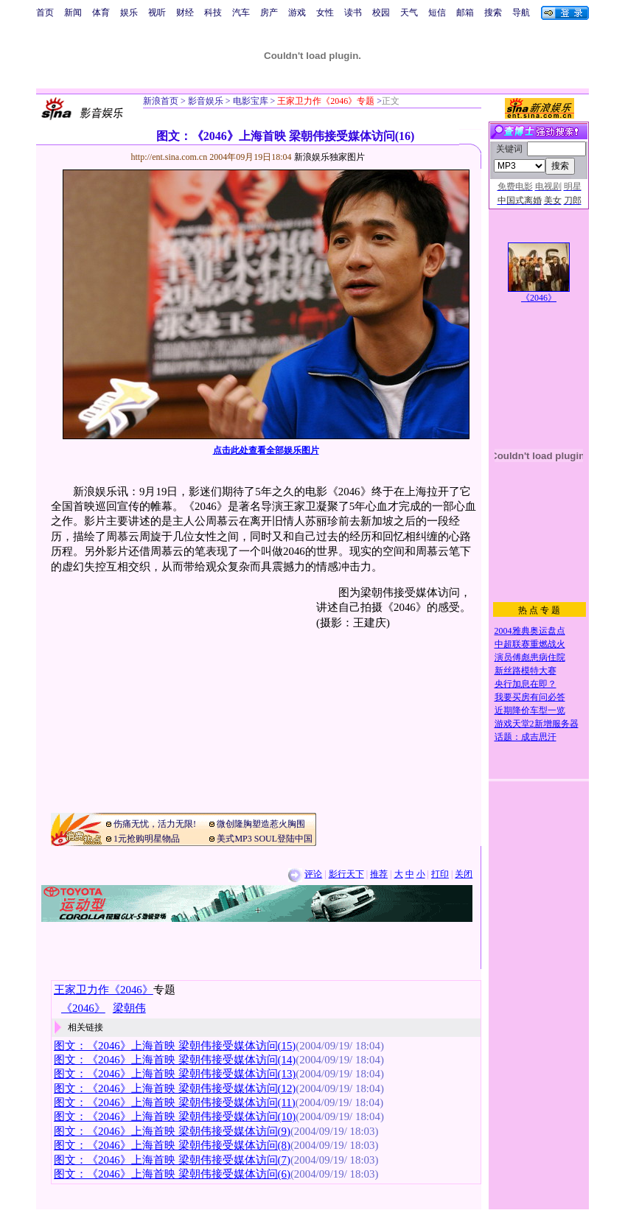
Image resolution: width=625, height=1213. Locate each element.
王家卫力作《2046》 (103, 990)
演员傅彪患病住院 (530, 657)
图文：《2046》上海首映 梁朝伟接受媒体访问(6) (172, 1174)
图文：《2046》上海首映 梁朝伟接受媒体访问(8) (172, 1145)
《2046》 (538, 298)
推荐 (379, 874)
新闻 (73, 12)
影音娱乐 (205, 101)
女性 (325, 12)
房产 (269, 12)
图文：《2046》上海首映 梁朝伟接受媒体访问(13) (175, 1074)
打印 (440, 874)
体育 (101, 12)
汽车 (241, 12)
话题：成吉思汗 (525, 737)
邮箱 (465, 12)
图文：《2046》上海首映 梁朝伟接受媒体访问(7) (172, 1160)
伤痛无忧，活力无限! (155, 824)
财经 (185, 12)
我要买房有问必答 (530, 697)
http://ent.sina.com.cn (170, 157)
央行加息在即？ (525, 684)
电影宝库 (249, 101)
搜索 (493, 12)
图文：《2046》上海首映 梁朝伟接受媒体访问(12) (175, 1088)
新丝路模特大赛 (525, 670)
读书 (353, 12)
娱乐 (129, 12)
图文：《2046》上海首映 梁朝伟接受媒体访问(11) (175, 1102)
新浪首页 (160, 101)
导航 (521, 12)
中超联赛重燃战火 (530, 644)
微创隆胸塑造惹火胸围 (261, 824)
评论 (313, 874)
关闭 (463, 874)
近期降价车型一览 (530, 710)
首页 (45, 12)
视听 (157, 12)
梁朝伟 (129, 1008)
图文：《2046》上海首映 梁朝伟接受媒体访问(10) (175, 1116)
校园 (381, 12)
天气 (409, 12)
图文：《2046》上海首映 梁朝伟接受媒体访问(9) (172, 1131)
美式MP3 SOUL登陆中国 (264, 838)
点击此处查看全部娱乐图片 (266, 450)
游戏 (297, 12)
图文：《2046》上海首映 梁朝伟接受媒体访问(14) (175, 1060)
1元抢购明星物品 (147, 838)
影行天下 (346, 874)
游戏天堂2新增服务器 (537, 724)
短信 (437, 12)
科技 (213, 12)
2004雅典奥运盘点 (530, 631)
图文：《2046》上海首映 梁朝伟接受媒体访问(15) (175, 1046)
